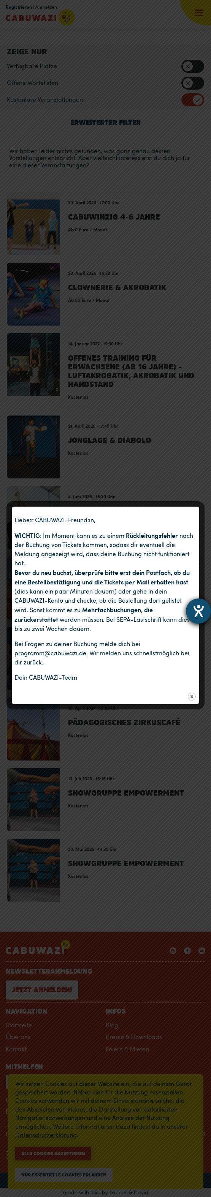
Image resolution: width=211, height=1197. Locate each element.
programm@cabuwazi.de (50, 653)
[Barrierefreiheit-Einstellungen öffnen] (198, 611)
